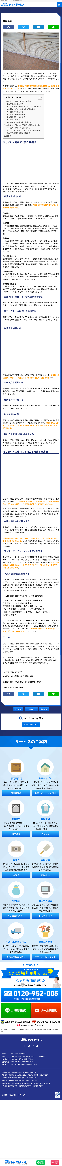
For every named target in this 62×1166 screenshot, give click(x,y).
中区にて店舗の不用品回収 (13, 687)
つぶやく (23, 27)
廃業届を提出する (16, 104)
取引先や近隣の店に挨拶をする (21, 122)
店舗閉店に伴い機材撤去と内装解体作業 (18, 676)
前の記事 (18, 709)
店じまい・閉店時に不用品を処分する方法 (23, 125)
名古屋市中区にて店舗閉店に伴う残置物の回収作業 (22, 682)
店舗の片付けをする (17, 117)
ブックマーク (38, 27)
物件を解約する (16, 119)
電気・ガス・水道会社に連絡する (22, 109)
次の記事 (44, 709)
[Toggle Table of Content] (39, 98)
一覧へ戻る (31, 709)
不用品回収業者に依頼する (20, 133)
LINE (53, 27)
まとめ (8, 136)
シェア (8, 27)
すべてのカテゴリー (31, 724)
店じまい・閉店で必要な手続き (18, 101)
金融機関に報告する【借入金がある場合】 (26, 106)
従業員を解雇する (16, 111)
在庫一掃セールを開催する (20, 128)
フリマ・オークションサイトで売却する (25, 130)
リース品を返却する (17, 114)
